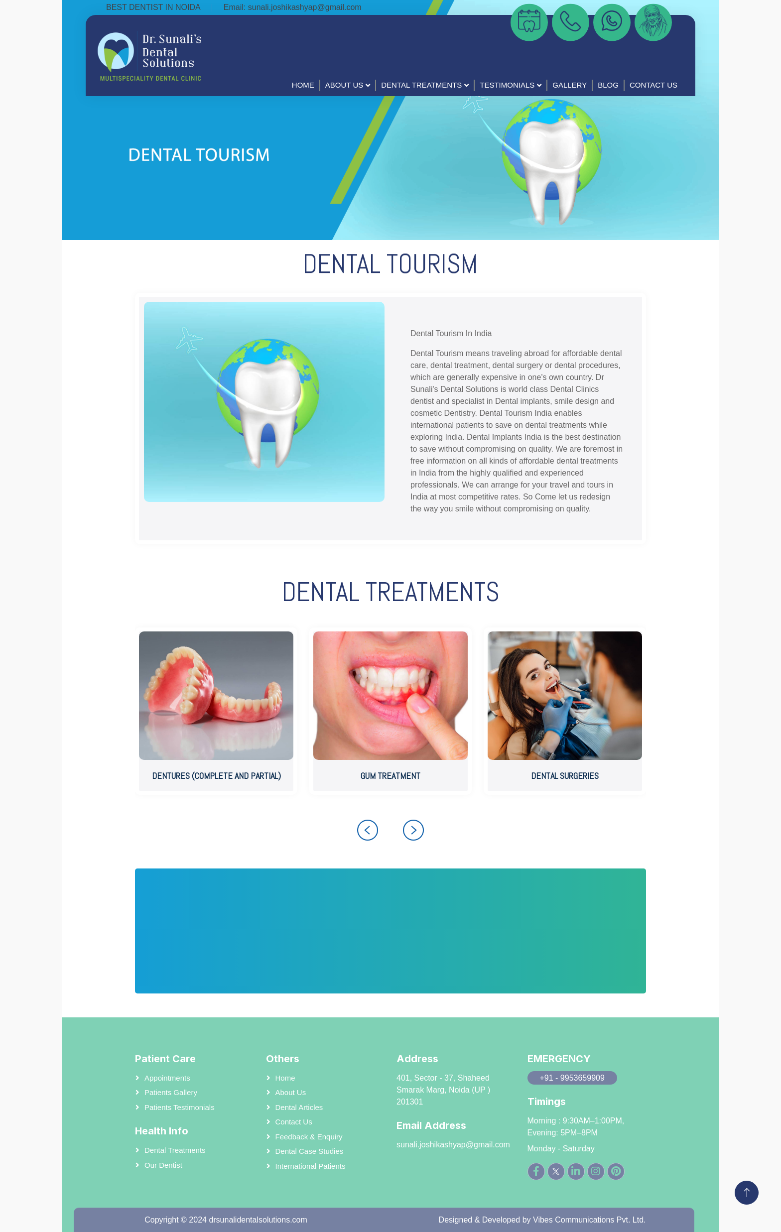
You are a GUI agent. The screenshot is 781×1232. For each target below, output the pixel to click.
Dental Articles (299, 1107)
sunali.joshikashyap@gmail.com (305, 7)
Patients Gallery (170, 1092)
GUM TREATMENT (390, 775)
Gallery (569, 85)
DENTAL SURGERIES (565, 775)
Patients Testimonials (179, 1107)
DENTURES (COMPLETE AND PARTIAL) (216, 775)
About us (290, 1092)
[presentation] (367, 830)
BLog (608, 85)
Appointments (167, 1078)
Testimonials (507, 85)
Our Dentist (163, 1165)
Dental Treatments (421, 85)
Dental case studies (309, 1151)
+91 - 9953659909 (572, 1078)
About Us (344, 85)
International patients (310, 1166)
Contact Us (653, 85)
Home (303, 85)
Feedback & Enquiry (309, 1136)
